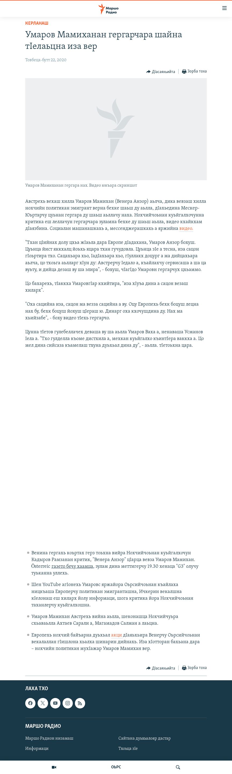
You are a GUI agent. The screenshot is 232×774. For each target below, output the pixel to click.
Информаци (37, 749)
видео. (186, 228)
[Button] (160, 72)
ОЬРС (116, 767)
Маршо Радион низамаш (49, 738)
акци (117, 635)
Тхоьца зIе (128, 749)
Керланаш (36, 23)
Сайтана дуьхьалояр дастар (144, 738)
